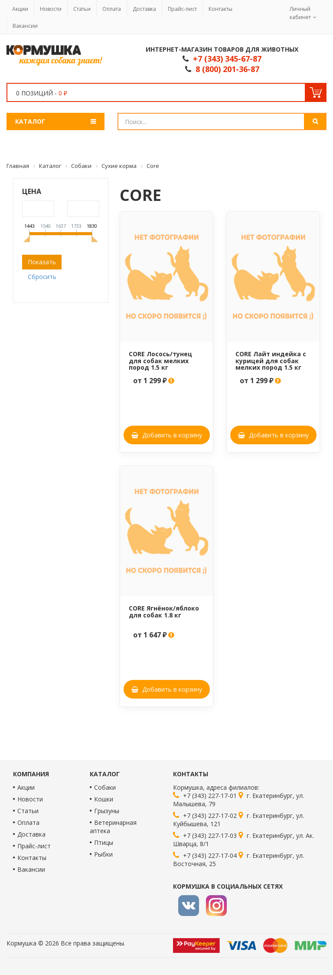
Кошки (103, 799)
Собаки (105, 787)
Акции (20, 9)
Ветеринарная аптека (113, 826)
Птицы (103, 842)
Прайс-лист (182, 9)
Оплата (111, 9)
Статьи (82, 9)
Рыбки (103, 854)
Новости (51, 9)
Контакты (220, 9)
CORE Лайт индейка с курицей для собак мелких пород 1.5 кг (270, 360)
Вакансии (25, 26)
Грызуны (106, 811)
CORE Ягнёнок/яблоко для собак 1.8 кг (164, 611)
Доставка (144, 9)
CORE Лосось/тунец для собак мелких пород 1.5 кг (160, 360)
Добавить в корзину (166, 435)
